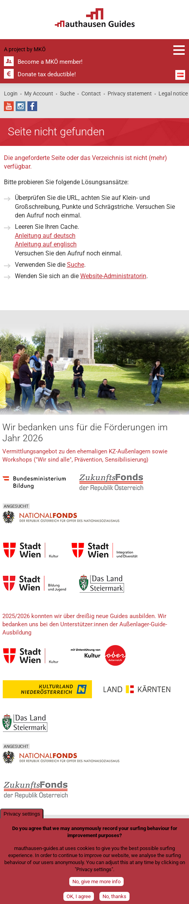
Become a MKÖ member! (50, 61)
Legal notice (173, 93)
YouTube (9, 106)
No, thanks (114, 898)
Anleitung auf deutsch (45, 235)
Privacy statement (130, 93)
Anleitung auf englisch (46, 244)
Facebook (32, 106)
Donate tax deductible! (47, 74)
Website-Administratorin (113, 276)
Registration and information (179, 50)
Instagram (20, 106)
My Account (38, 93)
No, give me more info (96, 883)
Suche (67, 93)
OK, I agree (79, 898)
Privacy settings (22, 815)
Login (11, 93)
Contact (91, 93)
